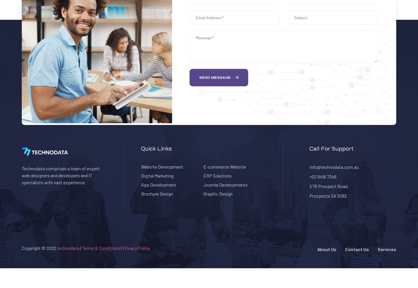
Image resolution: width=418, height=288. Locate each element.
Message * (283, 47)
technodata (68, 248)
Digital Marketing (157, 175)
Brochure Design (157, 193)
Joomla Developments (225, 184)
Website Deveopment (162, 166)
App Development (158, 184)
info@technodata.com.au (334, 167)
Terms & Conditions (101, 248)
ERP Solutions (217, 175)
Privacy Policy (136, 248)
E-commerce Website (224, 166)
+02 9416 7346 (322, 176)
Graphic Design (218, 193)
